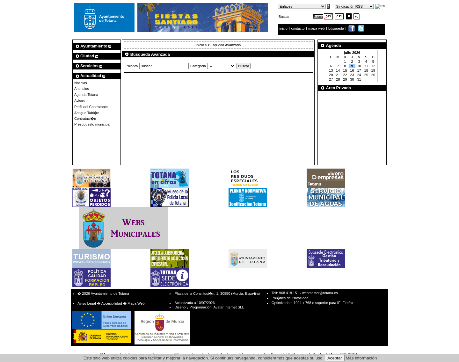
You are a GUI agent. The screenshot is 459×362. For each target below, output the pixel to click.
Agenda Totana (86, 95)
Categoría (198, 66)
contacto (297, 28)
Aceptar (334, 358)
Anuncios (81, 88)
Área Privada (338, 87)
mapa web (317, 28)
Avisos (79, 101)
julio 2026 (352, 52)
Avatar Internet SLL (228, 307)
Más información (361, 358)
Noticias (80, 83)
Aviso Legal (86, 303)
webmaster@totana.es (320, 293)
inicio (284, 28)
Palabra (132, 66)
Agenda (333, 45)
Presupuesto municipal (92, 124)
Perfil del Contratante (91, 107)
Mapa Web (136, 303)
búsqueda (336, 28)
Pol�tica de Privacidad (290, 298)
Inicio (200, 45)
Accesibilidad (111, 303)
